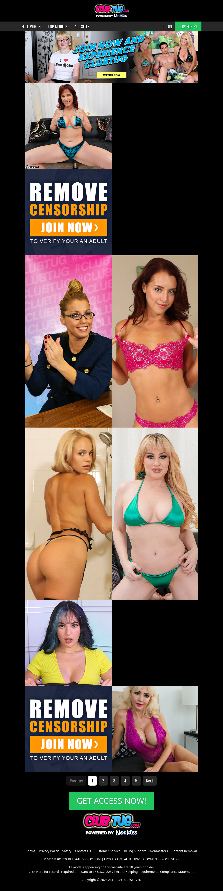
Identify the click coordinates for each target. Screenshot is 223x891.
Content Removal (184, 851)
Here (39, 871)
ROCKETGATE (71, 859)
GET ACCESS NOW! (111, 800)
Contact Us (83, 851)
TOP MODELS (57, 26)
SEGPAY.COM (91, 859)
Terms (30, 851)
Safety (66, 851)
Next (149, 781)
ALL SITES (82, 26)
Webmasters (158, 851)
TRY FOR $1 (188, 26)
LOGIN (167, 26)
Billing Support (135, 851)
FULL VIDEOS (31, 26)
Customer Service (107, 851)
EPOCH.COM (113, 859)
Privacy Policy (49, 851)
